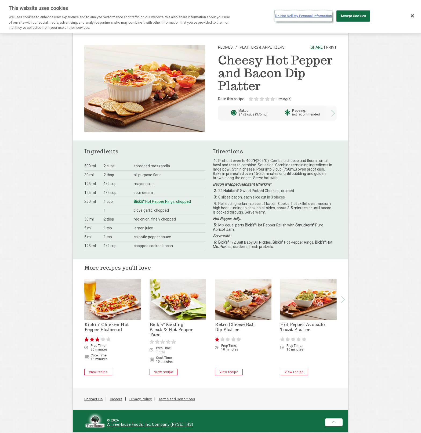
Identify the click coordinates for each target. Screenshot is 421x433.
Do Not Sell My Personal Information (303, 13)
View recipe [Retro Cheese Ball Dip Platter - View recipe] (228, 372)
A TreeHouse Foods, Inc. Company (138, 424)
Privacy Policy (140, 399)
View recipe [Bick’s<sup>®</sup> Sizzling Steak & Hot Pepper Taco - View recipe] (163, 372)
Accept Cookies (353, 13)
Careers (116, 399)
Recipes (225, 47)
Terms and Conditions (177, 399)
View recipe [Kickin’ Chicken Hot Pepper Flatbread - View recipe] (98, 372)
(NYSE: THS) (181, 424)
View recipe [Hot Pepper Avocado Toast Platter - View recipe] (294, 372)
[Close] (412, 13)
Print (331, 47)
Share (317, 47)
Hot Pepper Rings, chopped (162, 201)
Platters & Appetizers (262, 47)
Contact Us (93, 399)
